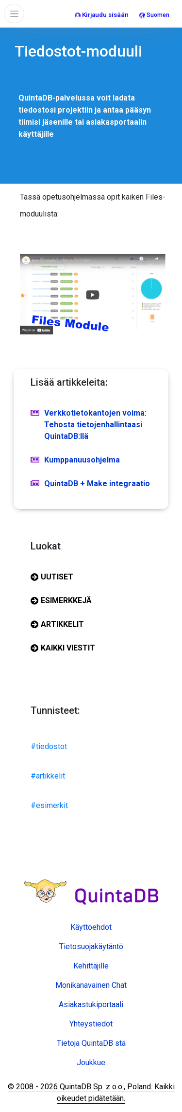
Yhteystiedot (91, 1023)
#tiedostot (49, 746)
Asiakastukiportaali (91, 1004)
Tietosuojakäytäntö (91, 946)
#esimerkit (49, 805)
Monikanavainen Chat (91, 985)
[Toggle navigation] (14, 13)
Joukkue (91, 1062)
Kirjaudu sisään (102, 14)
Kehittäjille (91, 965)
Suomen (154, 15)
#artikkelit (48, 775)
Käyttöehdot (91, 927)
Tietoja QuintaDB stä (91, 1043)
